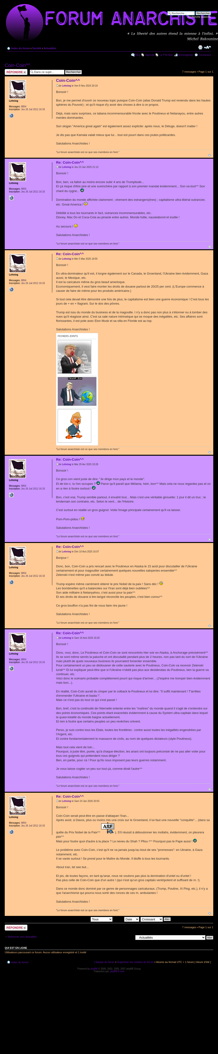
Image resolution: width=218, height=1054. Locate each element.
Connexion (204, 54)
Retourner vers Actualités (22, 936)
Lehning (66, 85)
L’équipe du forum (104, 962)
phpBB (94, 968)
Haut (209, 155)
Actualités (50, 48)
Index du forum (20, 48)
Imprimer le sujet (200, 47)
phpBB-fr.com (117, 971)
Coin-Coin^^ (17, 65)
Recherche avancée (199, 16)
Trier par (126, 919)
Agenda (149, 54)
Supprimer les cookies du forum (135, 962)
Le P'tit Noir (166, 54)
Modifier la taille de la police (207, 47)
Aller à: (129, 937)
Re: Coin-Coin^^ (70, 162)
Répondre (16, 72)
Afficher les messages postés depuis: (79, 919)
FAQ (137, 54)
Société (36, 48)
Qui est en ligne (16, 947)
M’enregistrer (185, 54)
